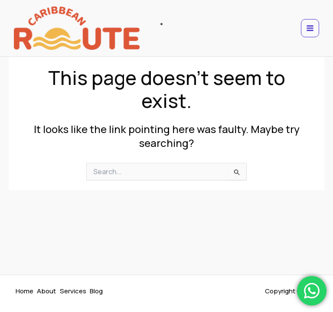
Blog (98, 291)
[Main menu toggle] (310, 30)
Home (25, 291)
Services (75, 291)
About (47, 291)
